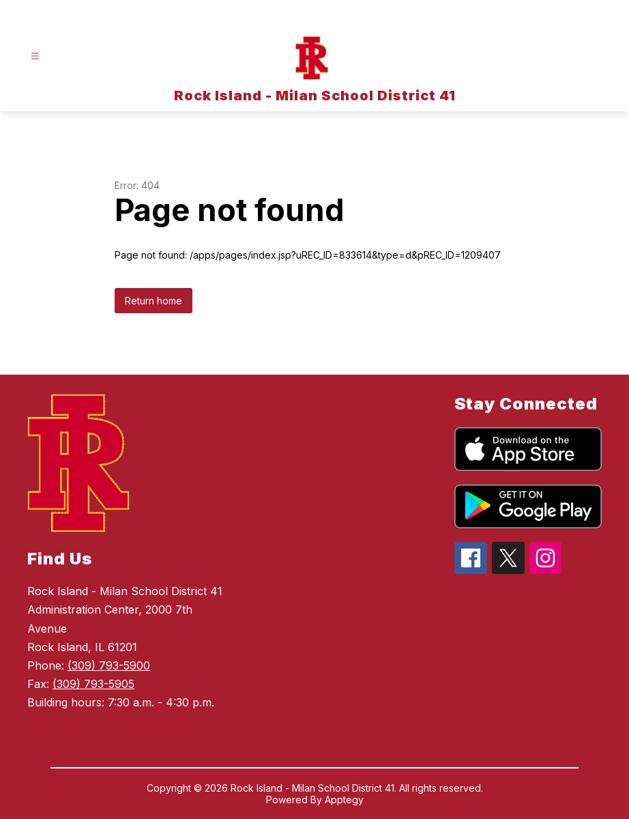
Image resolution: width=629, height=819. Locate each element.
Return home (153, 300)
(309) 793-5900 (109, 665)
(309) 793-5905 (93, 684)
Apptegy (344, 799)
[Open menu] (35, 56)
